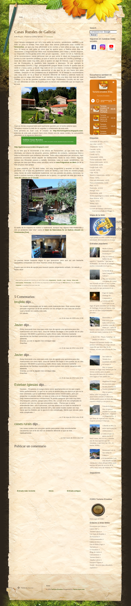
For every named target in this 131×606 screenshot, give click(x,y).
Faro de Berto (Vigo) (96, 544)
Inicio (51, 491)
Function (30, 588)
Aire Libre (93, 144)
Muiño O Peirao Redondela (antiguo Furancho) (108, 251)
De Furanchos (94, 537)
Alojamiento (52, 280)
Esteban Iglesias (26, 385)
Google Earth (94, 167)
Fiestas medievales (96, 160)
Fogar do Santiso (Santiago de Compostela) (107, 295)
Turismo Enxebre (57, 589)
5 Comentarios (48, 36)
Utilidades (93, 206)
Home (21, 17)
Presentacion (94, 193)
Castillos (93, 152)
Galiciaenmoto (94, 555)
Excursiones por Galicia (97, 526)
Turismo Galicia (95, 532)
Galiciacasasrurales (96, 539)
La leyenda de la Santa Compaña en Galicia (108, 273)
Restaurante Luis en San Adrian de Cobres (108, 452)
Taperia (92, 201)
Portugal (93, 191)
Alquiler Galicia (95, 560)
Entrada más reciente (26, 491)
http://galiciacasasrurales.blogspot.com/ (31, 147)
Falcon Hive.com (79, 589)
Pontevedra (28, 282)
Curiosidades (94, 157)
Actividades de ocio (96, 142)
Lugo (64, 280)
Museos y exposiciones (97, 175)
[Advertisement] (103, 62)
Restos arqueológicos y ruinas (99, 196)
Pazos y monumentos (97, 183)
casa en (66, 162)
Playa (92, 185)
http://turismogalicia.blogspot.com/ (68, 131)
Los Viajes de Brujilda (97, 534)
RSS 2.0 (65, 282)
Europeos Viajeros (96, 562)
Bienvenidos (106, 318)
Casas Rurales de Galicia (34, 31)
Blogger (110, 211)
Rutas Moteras (95, 198)
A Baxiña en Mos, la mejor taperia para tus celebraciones (109, 428)
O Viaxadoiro (94, 550)
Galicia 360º (94, 529)
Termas (92, 203)
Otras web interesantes (97, 180)
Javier (18, 325)
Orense (69, 280)
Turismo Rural (94, 557)
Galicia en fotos (95, 542)
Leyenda (93, 170)
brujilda (19, 302)
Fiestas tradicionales (96, 162)
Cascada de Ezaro (108, 406)
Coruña (59, 280)
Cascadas (93, 149)
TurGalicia (93, 547)
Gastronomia (94, 165)
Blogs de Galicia (95, 552)
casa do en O (26, 178)
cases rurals (23, 424)
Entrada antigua (74, 491)
